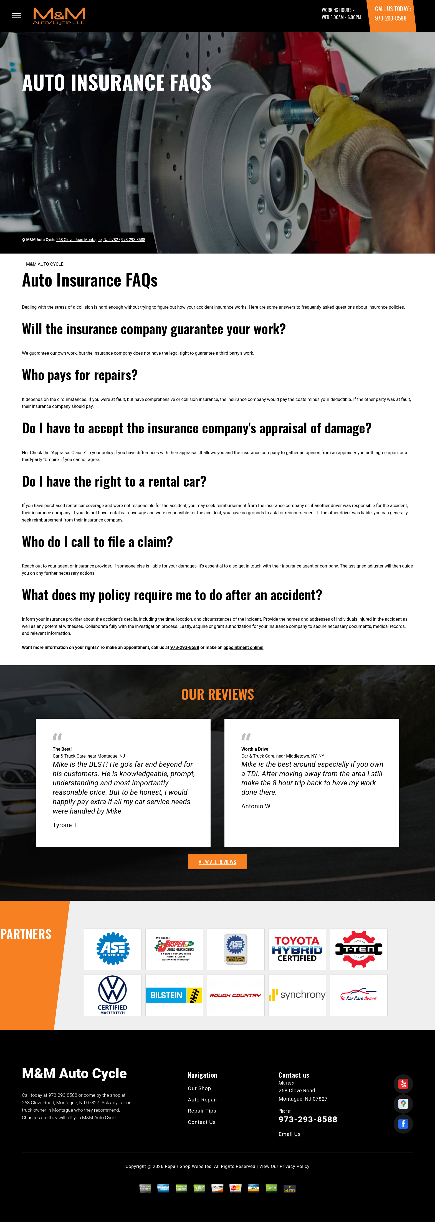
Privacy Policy (294, 1166)
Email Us (290, 1134)
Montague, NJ (111, 756)
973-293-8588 (390, 18)
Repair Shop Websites (188, 1166)
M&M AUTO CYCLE (45, 264)
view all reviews (217, 861)
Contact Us (202, 1122)
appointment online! (243, 647)
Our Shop (199, 1088)
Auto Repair (203, 1099)
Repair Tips (202, 1111)
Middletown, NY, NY (305, 756)
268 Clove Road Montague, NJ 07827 (88, 239)
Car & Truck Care (69, 756)
